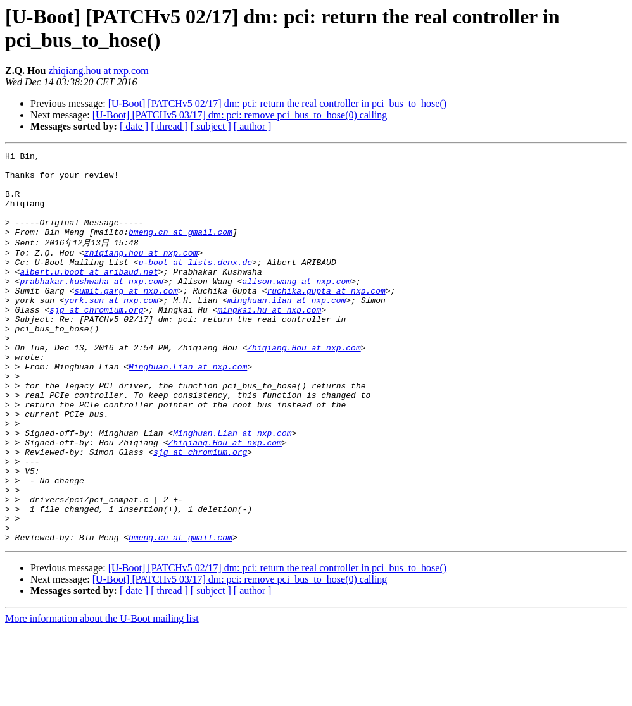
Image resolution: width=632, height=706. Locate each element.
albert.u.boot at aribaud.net (89, 294)
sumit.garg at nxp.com (126, 317)
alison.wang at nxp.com (296, 306)
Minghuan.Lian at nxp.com (188, 408)
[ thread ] (169, 126)
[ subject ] (211, 126)
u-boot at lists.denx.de (195, 283)
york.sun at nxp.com (111, 329)
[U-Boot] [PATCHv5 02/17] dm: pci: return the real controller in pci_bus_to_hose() (277, 103)
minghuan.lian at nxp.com (286, 329)
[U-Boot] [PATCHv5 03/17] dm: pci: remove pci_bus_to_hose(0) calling (240, 114)
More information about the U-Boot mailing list (102, 695)
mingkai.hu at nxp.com (269, 340)
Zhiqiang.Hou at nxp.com (303, 386)
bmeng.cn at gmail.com (180, 248)
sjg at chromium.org (96, 340)
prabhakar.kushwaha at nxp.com (91, 306)
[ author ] (253, 126)
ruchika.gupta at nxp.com (326, 317)
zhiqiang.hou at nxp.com (98, 70)
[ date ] (134, 126)
